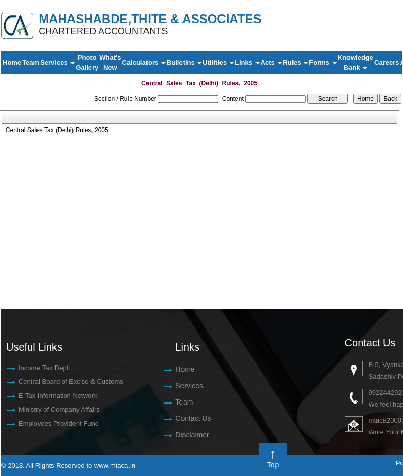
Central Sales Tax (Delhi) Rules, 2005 (57, 130)
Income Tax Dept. (40, 368)
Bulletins (184, 62)
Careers (386, 62)
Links (247, 62)
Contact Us (189, 418)
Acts (271, 62)
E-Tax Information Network (53, 395)
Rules (295, 62)
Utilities (218, 62)
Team (30, 62)
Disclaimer (188, 435)
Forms (322, 62)
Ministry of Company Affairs (55, 409)
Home (12, 62)
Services (57, 62)
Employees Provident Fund (54, 423)
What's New (110, 62)
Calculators (143, 62)
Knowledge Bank (355, 62)
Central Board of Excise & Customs (66, 382)
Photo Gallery (87, 62)
